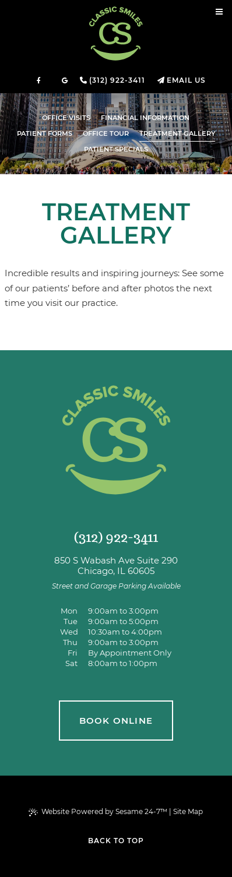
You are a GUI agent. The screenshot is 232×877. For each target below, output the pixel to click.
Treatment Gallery (177, 133)
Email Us (186, 80)
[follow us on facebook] (39, 80)
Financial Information (145, 118)
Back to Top (116, 840)
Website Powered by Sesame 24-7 (98, 811)
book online (116, 720)
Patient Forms (44, 133)
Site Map (188, 811)
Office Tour (106, 133)
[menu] (219, 13)
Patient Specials (116, 149)
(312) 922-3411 (117, 80)
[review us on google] (65, 80)
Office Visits (66, 118)
